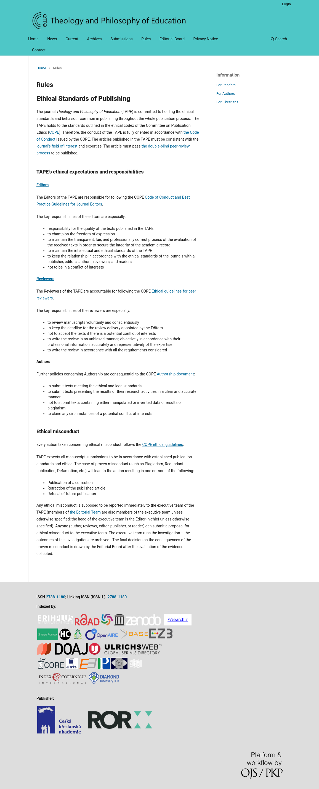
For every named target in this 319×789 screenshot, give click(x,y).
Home (33, 39)
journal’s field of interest (57, 146)
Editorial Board (172, 39)
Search (279, 39)
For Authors (225, 93)
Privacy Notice (205, 39)
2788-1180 (55, 597)
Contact (39, 50)
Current (72, 39)
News (52, 39)
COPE (54, 132)
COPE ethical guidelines (162, 444)
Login (286, 4)
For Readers (226, 85)
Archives (94, 39)
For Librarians (227, 102)
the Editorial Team (85, 512)
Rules (146, 39)
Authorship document (175, 374)
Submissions (121, 39)
